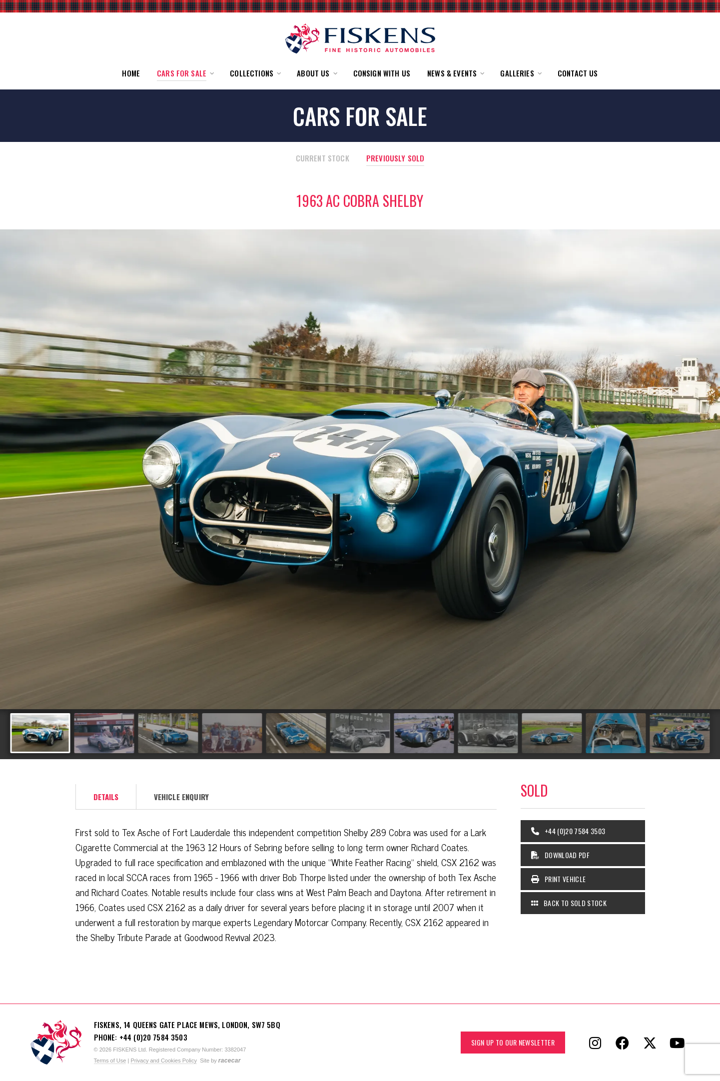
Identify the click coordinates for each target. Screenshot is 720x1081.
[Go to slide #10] (616, 733)
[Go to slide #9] (552, 733)
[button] (184, 73)
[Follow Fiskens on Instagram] (595, 1042)
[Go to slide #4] (232, 733)
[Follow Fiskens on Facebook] (622, 1042)
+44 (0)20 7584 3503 (568, 831)
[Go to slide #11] (680, 733)
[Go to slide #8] (488, 733)
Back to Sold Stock (569, 903)
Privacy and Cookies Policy (163, 1061)
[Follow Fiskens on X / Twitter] (650, 1042)
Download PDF (560, 855)
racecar (229, 1060)
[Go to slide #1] (40, 733)
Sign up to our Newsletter (513, 1042)
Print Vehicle (558, 879)
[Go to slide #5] (296, 733)
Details (106, 796)
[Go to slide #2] (104, 733)
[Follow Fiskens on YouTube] (677, 1042)
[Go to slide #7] (424, 733)
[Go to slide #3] (168, 733)
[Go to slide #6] (360, 733)
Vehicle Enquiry (181, 796)
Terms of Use (110, 1061)
